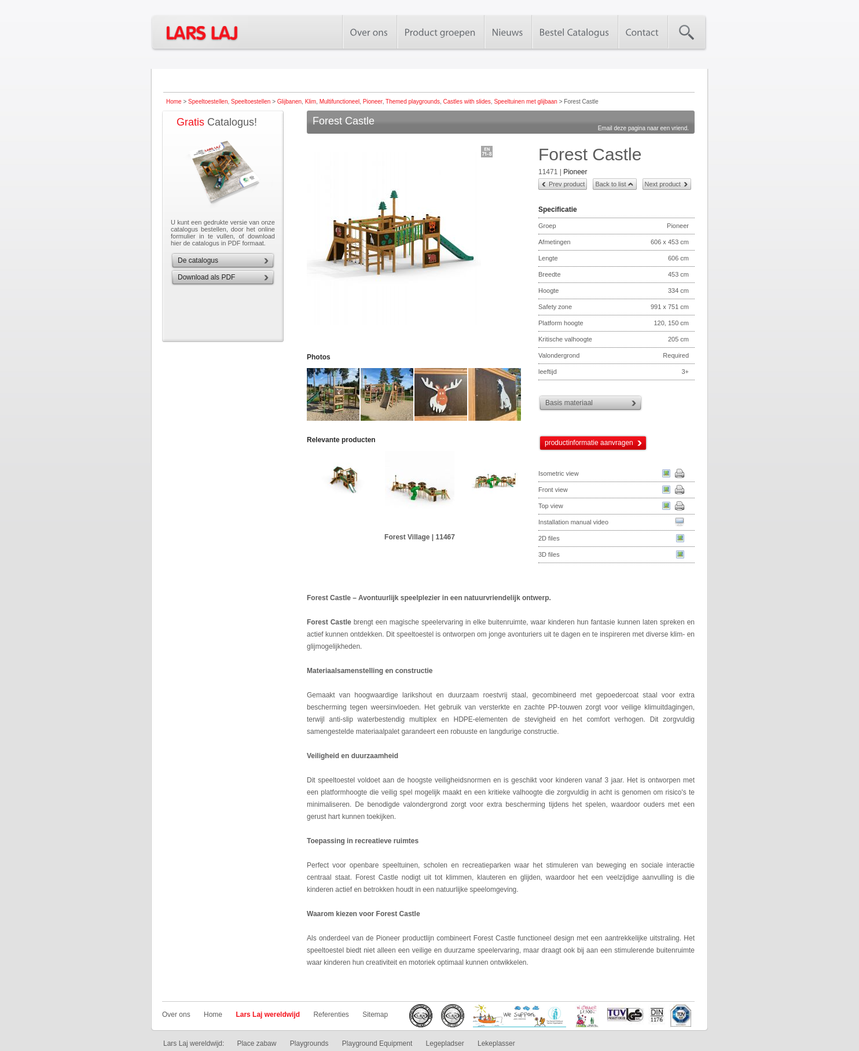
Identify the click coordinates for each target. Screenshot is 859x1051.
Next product (663, 184)
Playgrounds (309, 1043)
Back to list (610, 184)
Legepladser (445, 1043)
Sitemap (375, 1014)
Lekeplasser (496, 1043)
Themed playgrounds (413, 101)
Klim (310, 101)
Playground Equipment (377, 1043)
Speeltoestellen (207, 101)
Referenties (330, 1014)
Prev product (567, 184)
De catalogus (198, 260)
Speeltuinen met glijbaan (525, 101)
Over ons (176, 1014)
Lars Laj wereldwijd (268, 1014)
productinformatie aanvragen (589, 443)
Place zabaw (256, 1043)
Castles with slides (467, 101)
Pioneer (373, 101)
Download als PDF (206, 277)
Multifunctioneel (339, 101)
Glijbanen (289, 101)
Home (174, 101)
